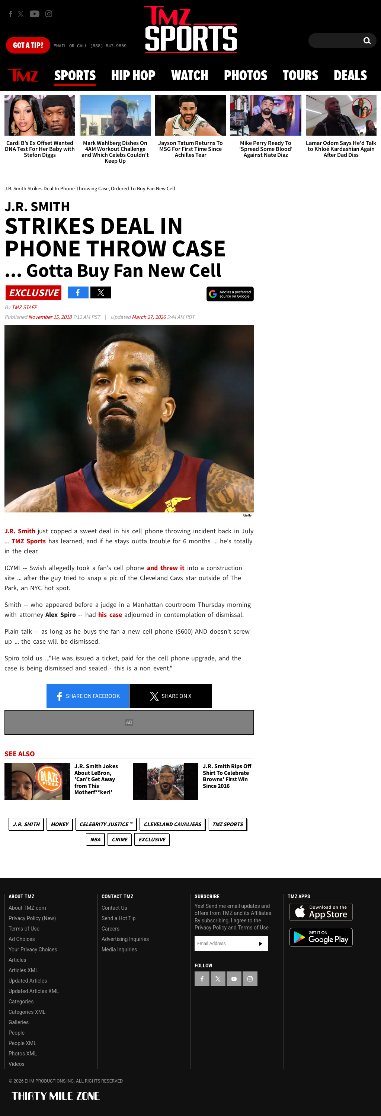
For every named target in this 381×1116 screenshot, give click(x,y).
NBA (95, 839)
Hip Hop (133, 76)
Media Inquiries (119, 949)
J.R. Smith (26, 824)
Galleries (19, 1022)
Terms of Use (24, 929)
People (17, 1033)
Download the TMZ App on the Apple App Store (321, 912)
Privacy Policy (211, 928)
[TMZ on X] (22, 14)
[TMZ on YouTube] (234, 978)
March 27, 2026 (149, 316)
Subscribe (260, 943)
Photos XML (23, 1054)
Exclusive (151, 839)
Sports (75, 76)
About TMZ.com (27, 908)
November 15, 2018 (50, 316)
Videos (17, 1064)
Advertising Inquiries (125, 939)
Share (87, 696)
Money (59, 824)
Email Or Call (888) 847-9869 (90, 46)
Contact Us (114, 908)
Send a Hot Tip (118, 918)
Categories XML (27, 1012)
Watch (189, 76)
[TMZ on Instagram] (48, 14)
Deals (350, 76)
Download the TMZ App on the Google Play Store (321, 937)
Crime (119, 839)
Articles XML (23, 970)
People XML (22, 1043)
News (23, 76)
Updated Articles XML (34, 991)
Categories (21, 1002)
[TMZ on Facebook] (10, 14)
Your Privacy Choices (33, 949)
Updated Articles (28, 981)
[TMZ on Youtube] (34, 13)
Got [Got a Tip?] (28, 46)
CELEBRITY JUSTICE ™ (105, 824)
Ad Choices (22, 939)
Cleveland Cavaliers (172, 824)
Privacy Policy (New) (32, 918)
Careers (110, 929)
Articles (17, 960)
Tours (300, 76)
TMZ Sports (29, 541)
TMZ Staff (24, 307)
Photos (245, 76)
